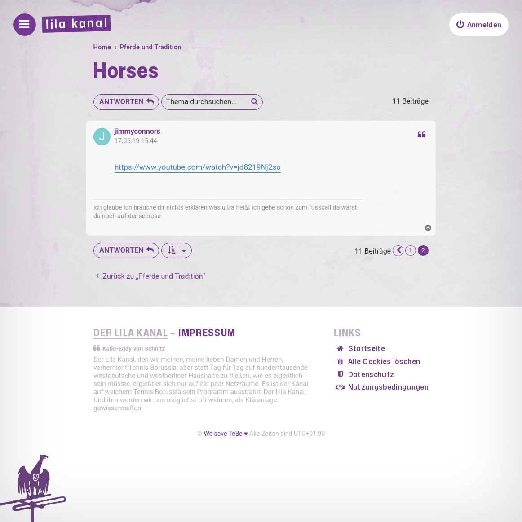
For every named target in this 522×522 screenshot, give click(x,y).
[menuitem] (479, 24)
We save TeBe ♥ (225, 433)
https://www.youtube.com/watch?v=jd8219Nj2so (198, 166)
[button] (398, 250)
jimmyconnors (137, 131)
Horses (126, 71)
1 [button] (410, 250)
